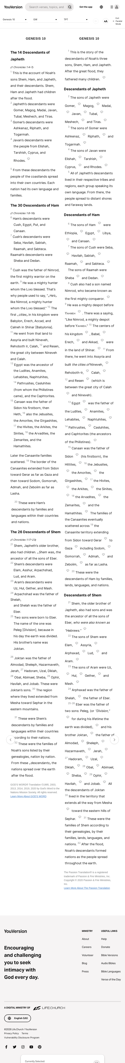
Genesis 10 (15, 19)
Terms (25, 1033)
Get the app (85, 6)
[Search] (45, 7)
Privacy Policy (11, 1033)
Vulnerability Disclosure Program (21, 1037)
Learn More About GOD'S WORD (28, 796)
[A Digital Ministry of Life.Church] (62, 1006)
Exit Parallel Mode (117, 21)
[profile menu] (114, 6)
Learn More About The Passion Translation (87, 888)
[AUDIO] (96, 21)
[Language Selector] (101, 6)
